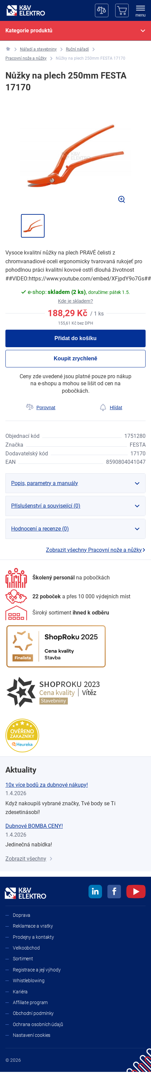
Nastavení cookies (31, 1035)
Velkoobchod (26, 948)
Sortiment (23, 958)
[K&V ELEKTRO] (26, 10)
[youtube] (136, 892)
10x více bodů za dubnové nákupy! (46, 785)
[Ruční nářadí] (77, 49)
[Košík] (122, 10)
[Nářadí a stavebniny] (38, 49)
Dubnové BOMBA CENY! (34, 826)
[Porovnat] (40, 407)
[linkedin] (95, 892)
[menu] (140, 12)
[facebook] (114, 892)
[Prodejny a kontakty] (67, 596)
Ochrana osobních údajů (38, 1024)
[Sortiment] (57, 612)
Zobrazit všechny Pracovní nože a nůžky (96, 550)
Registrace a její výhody (37, 969)
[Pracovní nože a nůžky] (26, 58)
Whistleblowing (29, 980)
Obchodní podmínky (33, 1013)
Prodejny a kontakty (33, 937)
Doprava (21, 915)
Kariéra (20, 991)
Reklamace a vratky (33, 926)
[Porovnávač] (101, 10)
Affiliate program (30, 1002)
